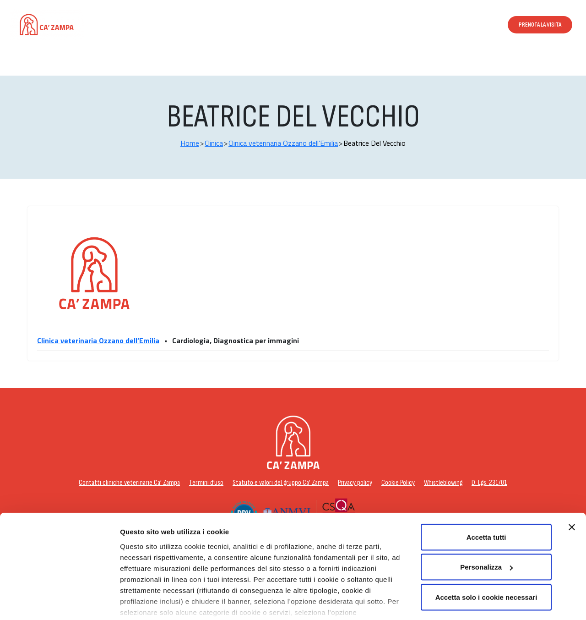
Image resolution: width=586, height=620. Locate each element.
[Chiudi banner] (572, 481)
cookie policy (341, 578)
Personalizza (141, 602)
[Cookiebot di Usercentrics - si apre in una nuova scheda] (59, 602)
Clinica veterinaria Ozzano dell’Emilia (283, 142)
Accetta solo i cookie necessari (486, 551)
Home (189, 142)
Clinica (214, 142)
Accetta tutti (486, 491)
